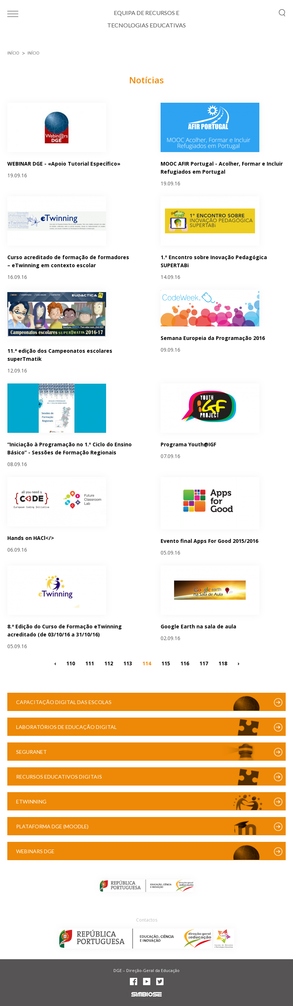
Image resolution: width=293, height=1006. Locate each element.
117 (203, 662)
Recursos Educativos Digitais (59, 777)
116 (184, 662)
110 (70, 662)
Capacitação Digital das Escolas (64, 702)
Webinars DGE (35, 851)
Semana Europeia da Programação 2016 (213, 337)
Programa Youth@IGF (188, 444)
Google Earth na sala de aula (198, 626)
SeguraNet (31, 752)
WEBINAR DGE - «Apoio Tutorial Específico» (63, 163)
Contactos (146, 920)
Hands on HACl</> (30, 537)
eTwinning (31, 801)
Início (13, 53)
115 (165, 662)
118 (222, 662)
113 (127, 662)
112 (108, 662)
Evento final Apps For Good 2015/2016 (209, 540)
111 (89, 662)
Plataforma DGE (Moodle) (52, 826)
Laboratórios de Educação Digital (66, 727)
